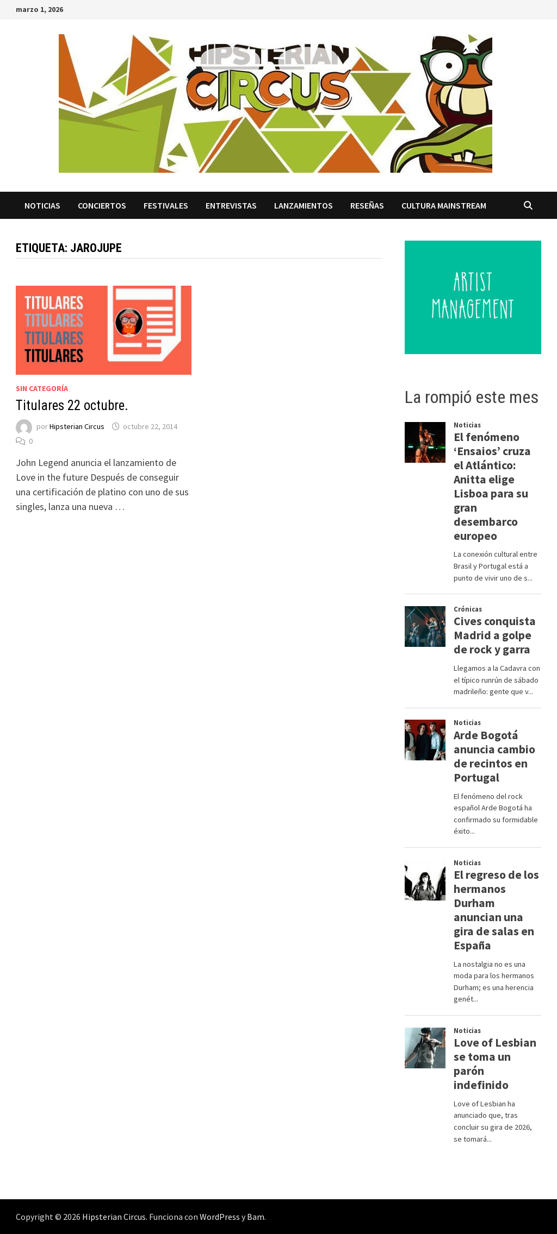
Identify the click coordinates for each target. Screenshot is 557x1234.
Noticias (42, 205)
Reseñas (367, 205)
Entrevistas (231, 205)
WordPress (220, 1216)
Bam (255, 1216)
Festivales (166, 205)
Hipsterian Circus (76, 426)
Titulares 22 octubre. (72, 405)
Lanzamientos (303, 205)
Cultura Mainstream (443, 205)
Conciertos (102, 205)
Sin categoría (42, 388)
